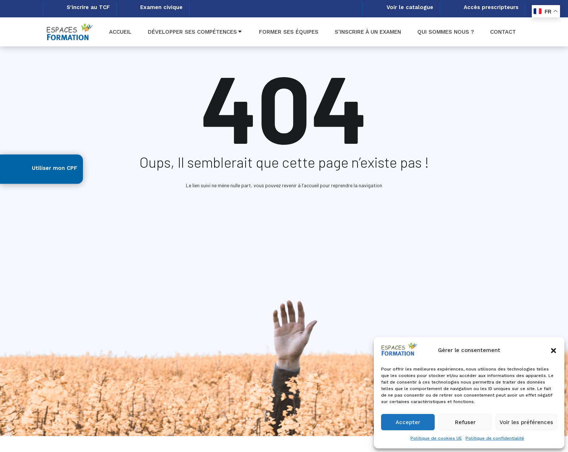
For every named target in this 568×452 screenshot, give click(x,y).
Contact (503, 32)
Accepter (408, 422)
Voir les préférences (526, 422)
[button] (553, 350)
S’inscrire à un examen (368, 32)
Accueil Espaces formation (276, 211)
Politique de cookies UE (436, 438)
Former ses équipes (288, 32)
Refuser (465, 422)
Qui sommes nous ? (445, 32)
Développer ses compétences (192, 32)
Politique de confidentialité (494, 438)
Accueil (120, 32)
